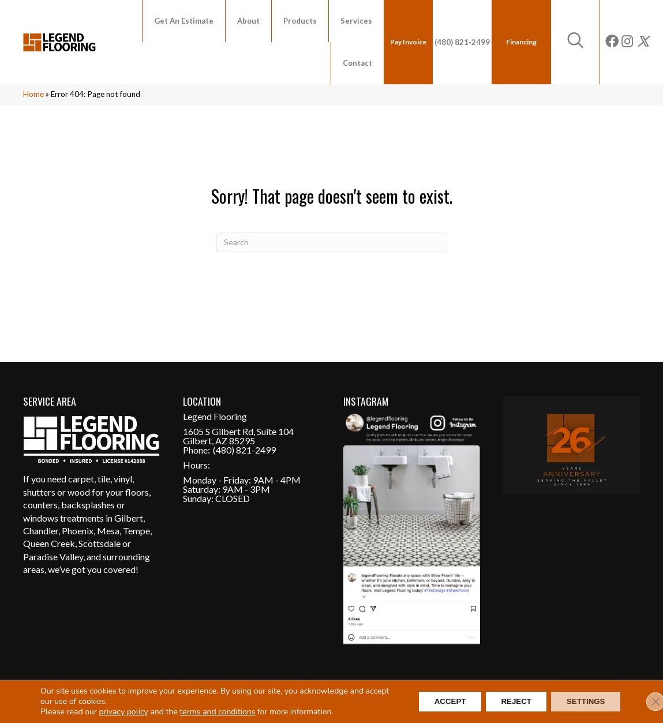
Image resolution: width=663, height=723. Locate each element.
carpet (81, 478)
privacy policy (123, 711)
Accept (435, 701)
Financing (521, 42)
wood (79, 491)
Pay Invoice (408, 42)
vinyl (123, 478)
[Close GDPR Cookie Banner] (644, 701)
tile (104, 478)
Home (33, 94)
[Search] (331, 242)
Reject (507, 701)
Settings (583, 701)
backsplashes (88, 504)
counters (40, 504)
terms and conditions (218, 711)
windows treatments (63, 517)
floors (137, 491)
